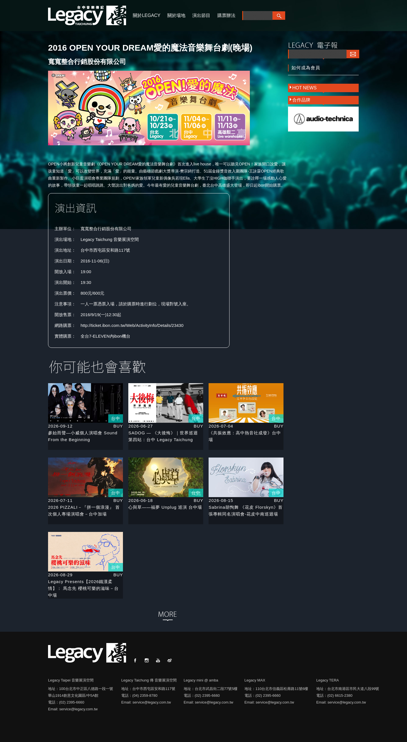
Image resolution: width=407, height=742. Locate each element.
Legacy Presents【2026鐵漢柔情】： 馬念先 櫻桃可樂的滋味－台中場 (83, 588)
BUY (118, 426)
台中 (115, 418)
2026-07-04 (221, 426)
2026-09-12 (60, 426)
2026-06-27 (140, 426)
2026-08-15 (221, 500)
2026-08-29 (60, 574)
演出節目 (201, 15)
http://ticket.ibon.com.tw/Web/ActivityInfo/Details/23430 (132, 325)
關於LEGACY (146, 15)
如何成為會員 (305, 67)
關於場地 (176, 15)
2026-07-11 (60, 500)
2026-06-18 (140, 500)
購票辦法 (226, 15)
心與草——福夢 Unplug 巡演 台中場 (165, 507)
